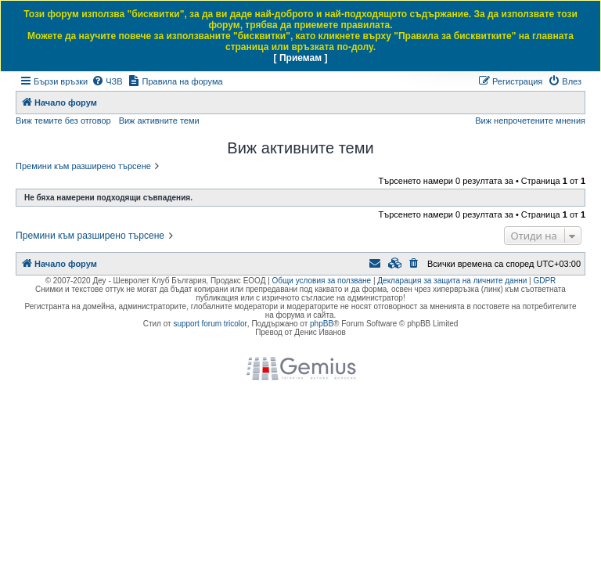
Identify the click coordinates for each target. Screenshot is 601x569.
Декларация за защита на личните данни (452, 280)
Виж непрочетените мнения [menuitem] (530, 120)
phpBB (321, 323)
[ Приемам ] (301, 57)
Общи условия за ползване (322, 280)
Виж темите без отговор (63, 120)
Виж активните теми (159, 120)
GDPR (544, 280)
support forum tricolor (210, 323)
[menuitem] (107, 81)
